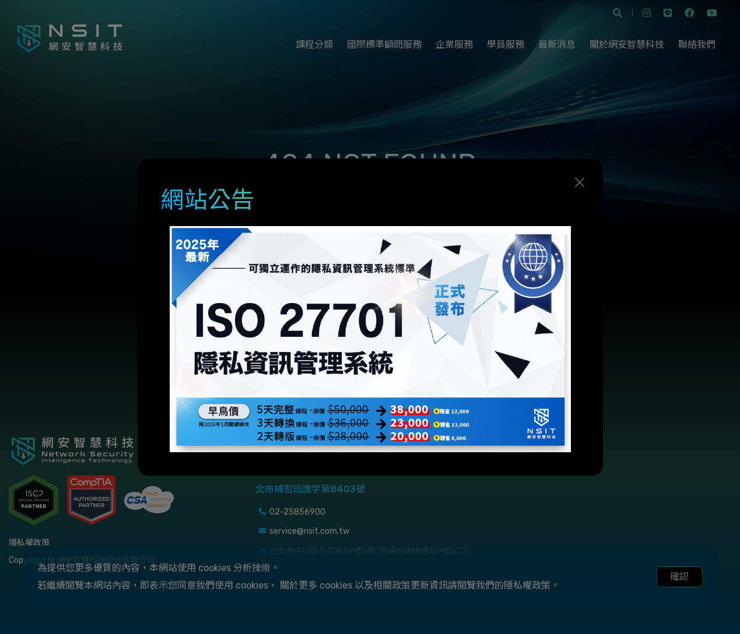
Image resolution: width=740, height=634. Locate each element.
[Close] (579, 181)
